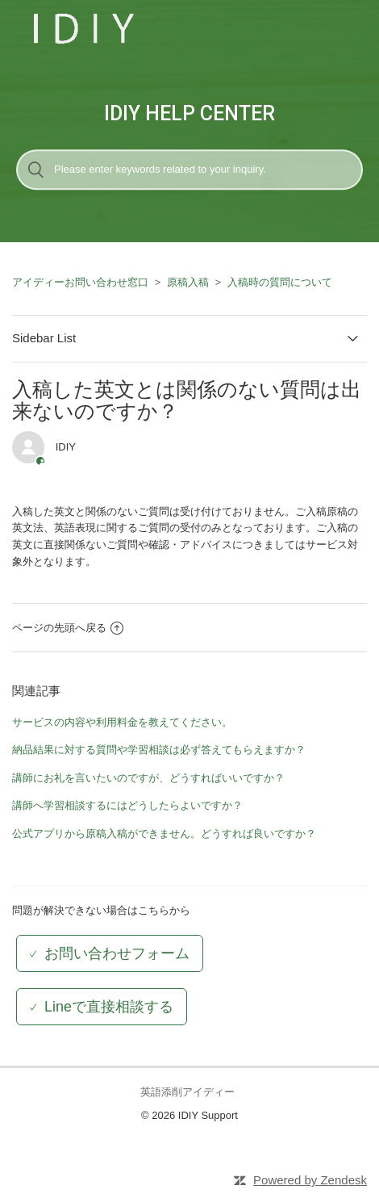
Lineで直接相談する (108, 1007)
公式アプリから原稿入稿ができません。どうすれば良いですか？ (164, 833)
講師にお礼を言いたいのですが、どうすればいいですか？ (148, 778)
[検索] (189, 169)
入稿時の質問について (279, 282)
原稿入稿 (188, 282)
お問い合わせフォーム (117, 953)
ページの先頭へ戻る (67, 628)
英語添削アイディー (187, 1092)
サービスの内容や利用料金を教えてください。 (122, 722)
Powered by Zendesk (310, 1180)
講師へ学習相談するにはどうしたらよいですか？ (127, 805)
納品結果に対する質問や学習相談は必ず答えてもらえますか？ (159, 750)
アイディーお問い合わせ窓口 (80, 282)
